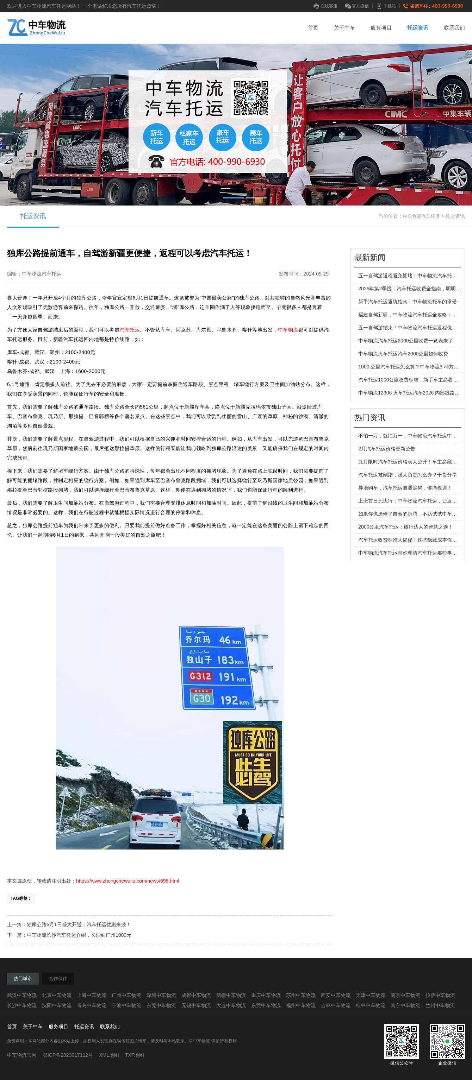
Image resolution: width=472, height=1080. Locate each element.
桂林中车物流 (370, 1005)
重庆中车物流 (266, 995)
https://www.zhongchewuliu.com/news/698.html (127, 881)
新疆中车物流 (231, 995)
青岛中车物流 (91, 1005)
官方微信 (357, 6)
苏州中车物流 (301, 995)
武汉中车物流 (22, 995)
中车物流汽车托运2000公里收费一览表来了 (405, 340)
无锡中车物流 (196, 1005)
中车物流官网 (22, 1055)
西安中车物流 (335, 995)
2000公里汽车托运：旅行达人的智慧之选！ (405, 527)
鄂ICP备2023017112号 (68, 1055)
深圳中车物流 (161, 995)
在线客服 (325, 6)
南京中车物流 (405, 995)
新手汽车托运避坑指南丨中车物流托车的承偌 (407, 301)
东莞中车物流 (161, 1005)
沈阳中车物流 (57, 1005)
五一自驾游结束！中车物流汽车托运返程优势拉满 (412, 327)
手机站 (386, 6)
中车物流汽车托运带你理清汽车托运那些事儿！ (410, 553)
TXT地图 (134, 1055)
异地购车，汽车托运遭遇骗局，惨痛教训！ (405, 488)
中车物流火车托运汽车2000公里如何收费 (403, 353)
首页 (313, 28)
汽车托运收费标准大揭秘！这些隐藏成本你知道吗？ (415, 540)
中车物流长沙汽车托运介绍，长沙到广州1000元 (79, 935)
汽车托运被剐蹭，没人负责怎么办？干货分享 (407, 475)
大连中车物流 (231, 1005)
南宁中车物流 (405, 1005)
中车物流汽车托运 (421, 216)
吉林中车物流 (335, 1005)
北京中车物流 (57, 995)
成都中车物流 (196, 995)
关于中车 (344, 28)
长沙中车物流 (22, 1005)
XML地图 (109, 1055)
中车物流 (288, 330)
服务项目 (381, 28)
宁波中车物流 (126, 1005)
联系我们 (454, 28)
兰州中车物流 (440, 1005)
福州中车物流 (301, 1005)
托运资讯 (417, 28)
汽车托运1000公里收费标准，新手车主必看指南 (410, 380)
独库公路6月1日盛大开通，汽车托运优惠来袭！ (79, 924)
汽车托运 (129, 330)
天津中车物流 (370, 995)
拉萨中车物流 (440, 995)
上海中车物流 (91, 995)
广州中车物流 (126, 995)
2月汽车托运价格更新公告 (386, 448)
